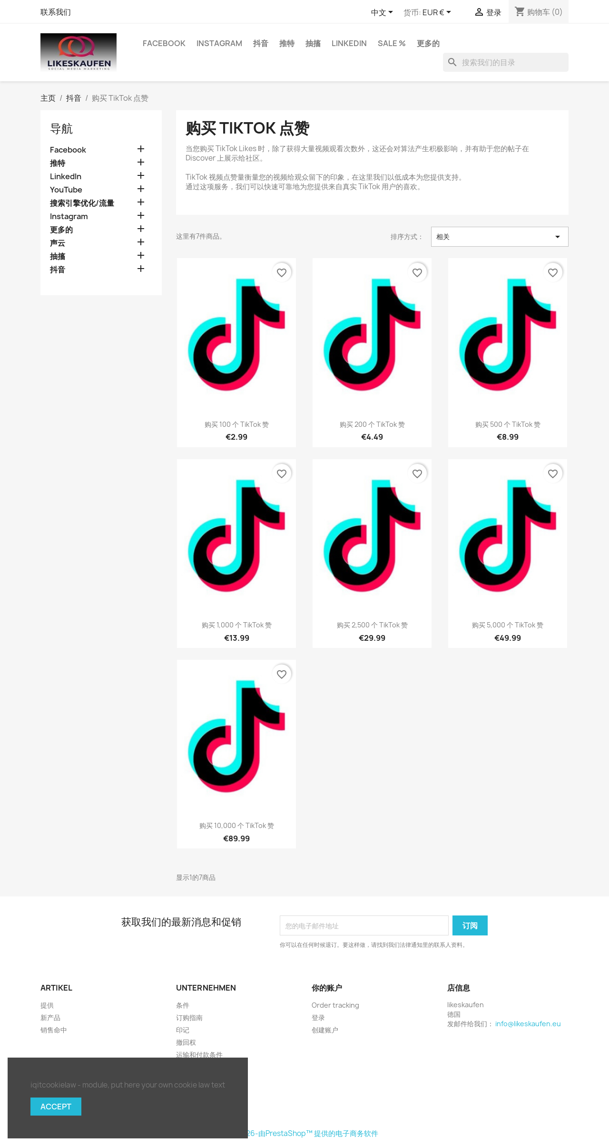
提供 (47, 1005)
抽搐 (313, 43)
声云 (57, 243)
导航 (61, 128)
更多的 (428, 43)
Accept (55, 1106)
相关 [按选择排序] (499, 236)
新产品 (50, 1017)
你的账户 (327, 987)
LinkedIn (349, 43)
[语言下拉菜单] (383, 13)
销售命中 (53, 1029)
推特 (287, 43)
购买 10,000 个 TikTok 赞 (236, 825)
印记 (182, 1029)
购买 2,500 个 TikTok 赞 (372, 624)
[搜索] (506, 62)
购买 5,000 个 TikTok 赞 (507, 624)
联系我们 (55, 12)
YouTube (66, 190)
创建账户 (325, 1029)
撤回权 (186, 1042)
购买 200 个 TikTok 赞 (372, 424)
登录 (318, 1017)
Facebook (164, 43)
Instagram (219, 43)
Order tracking (335, 1005)
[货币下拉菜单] (438, 13)
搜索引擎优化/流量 (82, 203)
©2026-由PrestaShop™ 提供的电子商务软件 (304, 1133)
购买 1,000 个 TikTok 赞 (237, 624)
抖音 (260, 43)
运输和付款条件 (199, 1054)
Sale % (392, 43)
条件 (182, 1005)
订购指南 (189, 1017)
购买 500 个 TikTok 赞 (507, 424)
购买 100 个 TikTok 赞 (237, 424)
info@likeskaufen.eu (528, 1023)
